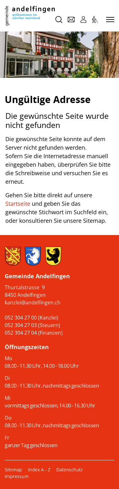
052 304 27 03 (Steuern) (32, 325)
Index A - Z (39, 470)
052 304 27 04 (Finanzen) (34, 332)
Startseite (17, 203)
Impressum (17, 476)
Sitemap (13, 470)
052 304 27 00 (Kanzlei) (31, 317)
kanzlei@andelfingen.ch (32, 302)
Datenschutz (69, 470)
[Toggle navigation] (109, 20)
